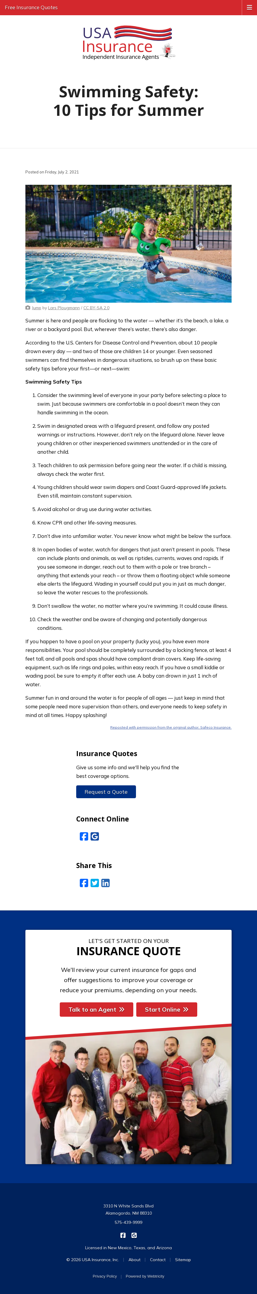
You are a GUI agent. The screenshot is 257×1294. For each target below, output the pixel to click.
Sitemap (183, 1259)
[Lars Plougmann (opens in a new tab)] (64, 307)
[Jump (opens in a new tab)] (36, 307)
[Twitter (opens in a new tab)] (95, 883)
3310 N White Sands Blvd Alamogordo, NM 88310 (128, 1209)
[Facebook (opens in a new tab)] (84, 836)
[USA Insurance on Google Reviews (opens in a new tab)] (134, 1235)
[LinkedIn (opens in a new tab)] (105, 883)
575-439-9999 (128, 1222)
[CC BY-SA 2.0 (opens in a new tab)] (96, 307)
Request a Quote (106, 791)
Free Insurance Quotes (31, 7)
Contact (158, 1259)
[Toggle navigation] (249, 7)
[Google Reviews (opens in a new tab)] (95, 836)
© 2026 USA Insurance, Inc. (92, 1259)
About (134, 1259)
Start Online (167, 1009)
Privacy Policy (105, 1276)
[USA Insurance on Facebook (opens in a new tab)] (123, 1235)
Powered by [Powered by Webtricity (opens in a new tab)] (145, 1276)
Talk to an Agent (96, 1009)
